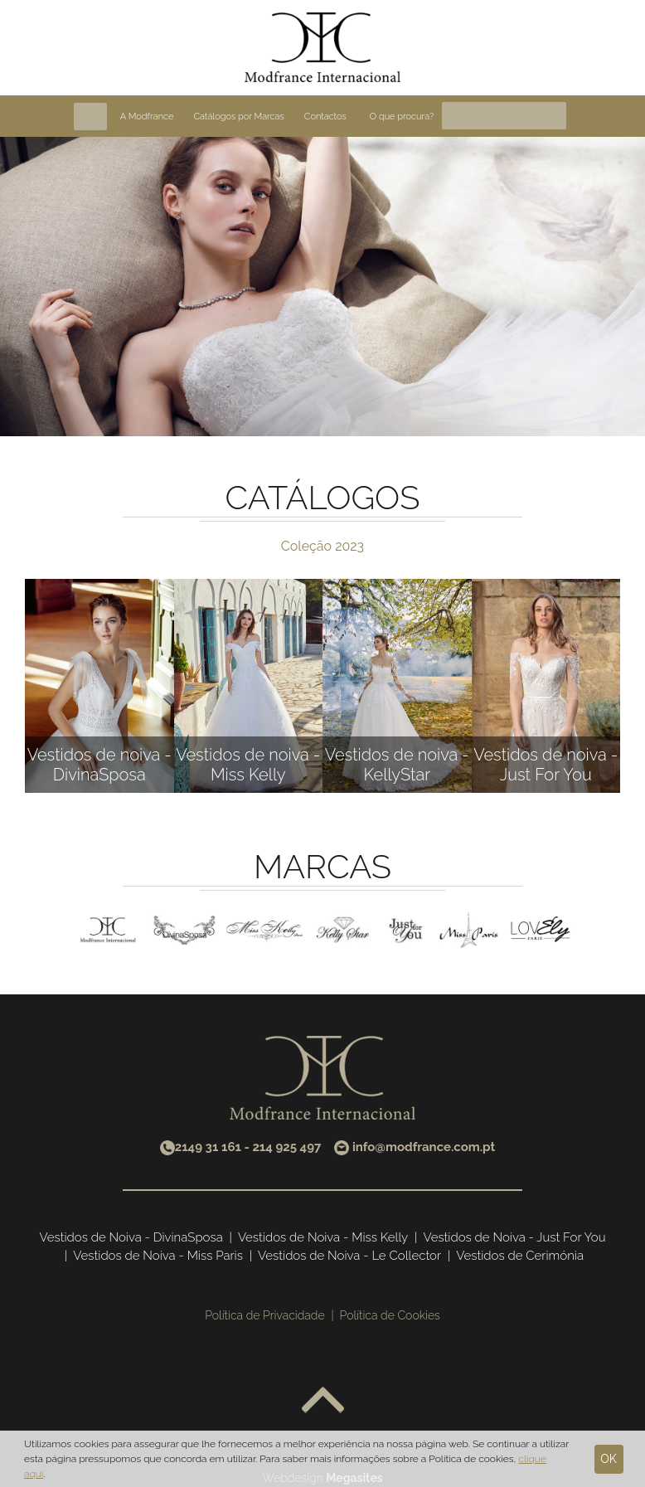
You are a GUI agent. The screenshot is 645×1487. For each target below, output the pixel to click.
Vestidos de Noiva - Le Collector (349, 1255)
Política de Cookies (390, 1315)
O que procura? (402, 116)
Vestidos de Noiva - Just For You (514, 1237)
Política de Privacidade (264, 1315)
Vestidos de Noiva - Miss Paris (158, 1255)
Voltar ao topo (323, 1401)
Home (90, 116)
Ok (608, 1458)
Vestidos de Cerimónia (520, 1255)
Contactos (325, 116)
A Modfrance (147, 116)
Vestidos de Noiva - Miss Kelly (323, 1237)
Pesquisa (553, 115)
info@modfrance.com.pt (423, 1147)
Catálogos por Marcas (238, 116)
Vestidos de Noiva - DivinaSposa (131, 1237)
